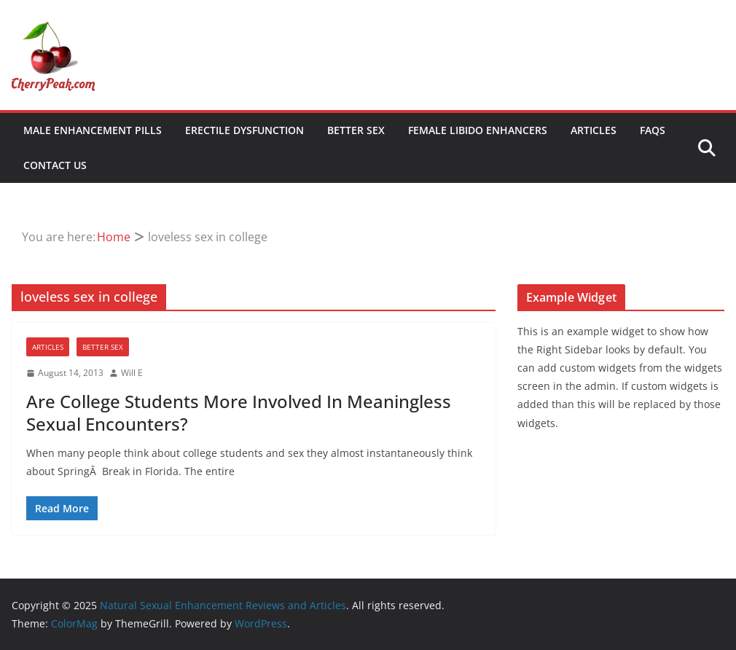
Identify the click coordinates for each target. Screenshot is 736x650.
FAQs (652, 130)
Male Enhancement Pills (92, 130)
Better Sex (356, 130)
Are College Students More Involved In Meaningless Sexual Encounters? (238, 412)
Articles (593, 130)
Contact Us (55, 165)
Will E (132, 373)
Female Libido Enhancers (477, 130)
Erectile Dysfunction (244, 130)
